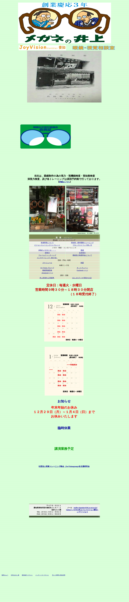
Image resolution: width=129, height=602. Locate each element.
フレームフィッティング (47, 255)
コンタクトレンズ (47, 258)
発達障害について (47, 243)
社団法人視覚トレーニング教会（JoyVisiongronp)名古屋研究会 (64, 466)
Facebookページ (82, 270)
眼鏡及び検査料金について (82, 255)
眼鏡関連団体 (47, 270)
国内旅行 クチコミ (27, 575)
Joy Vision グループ (47, 268)
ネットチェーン (82, 268)
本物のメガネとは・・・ (47, 250)
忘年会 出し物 (15, 575)
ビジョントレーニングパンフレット (47, 245)
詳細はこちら (64, 182)
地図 (82, 263)
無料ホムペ (5, 575)
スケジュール (47, 263)
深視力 (47, 253)
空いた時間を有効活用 (58, 575)
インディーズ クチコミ (42, 575)
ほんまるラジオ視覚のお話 (82, 278)
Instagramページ (47, 273)
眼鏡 (82, 250)
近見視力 (82, 253)
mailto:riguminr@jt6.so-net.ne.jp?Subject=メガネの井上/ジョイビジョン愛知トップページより (82, 510)
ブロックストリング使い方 (82, 245)
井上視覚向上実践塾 (47, 278)
